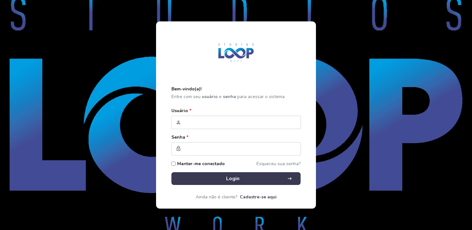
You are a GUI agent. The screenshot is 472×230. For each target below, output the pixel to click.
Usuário (181, 111)
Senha (179, 137)
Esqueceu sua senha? (278, 164)
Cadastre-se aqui (258, 197)
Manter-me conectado (201, 164)
